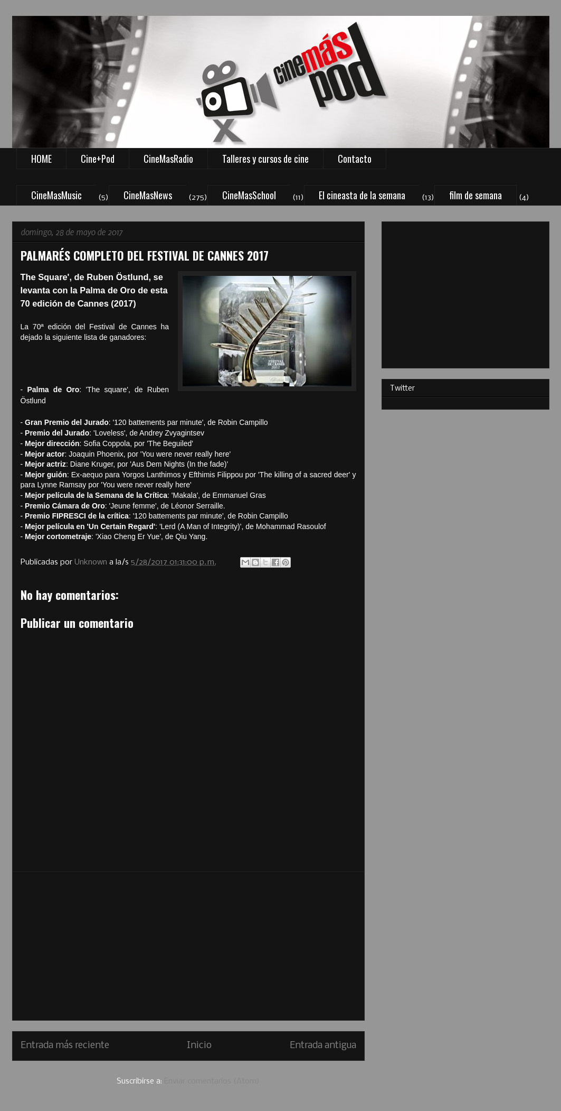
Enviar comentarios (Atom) (212, 1081)
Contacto (355, 158)
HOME (41, 158)
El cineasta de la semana (362, 195)
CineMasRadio (168, 158)
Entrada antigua (323, 1046)
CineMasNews (147, 195)
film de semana (475, 195)
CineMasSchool (249, 195)
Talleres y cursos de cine (265, 158)
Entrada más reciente (65, 1046)
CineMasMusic (56, 195)
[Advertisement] (188, 946)
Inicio (199, 1046)
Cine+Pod (98, 158)
